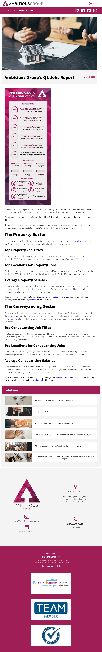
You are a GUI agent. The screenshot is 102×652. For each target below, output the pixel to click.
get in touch (34, 299)
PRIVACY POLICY (51, 554)
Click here (79, 241)
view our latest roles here (54, 297)
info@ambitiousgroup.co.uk (27, 520)
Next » (6, 462)
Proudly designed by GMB (51, 566)
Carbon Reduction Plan (51, 557)
